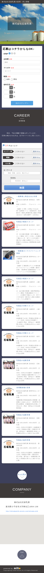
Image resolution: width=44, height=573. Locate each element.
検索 (22, 187)
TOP (22, 552)
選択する (36, 151)
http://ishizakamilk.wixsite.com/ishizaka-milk (21, 511)
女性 (8, 79)
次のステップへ (22, 103)
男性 (15, 79)
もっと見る (22, 474)
